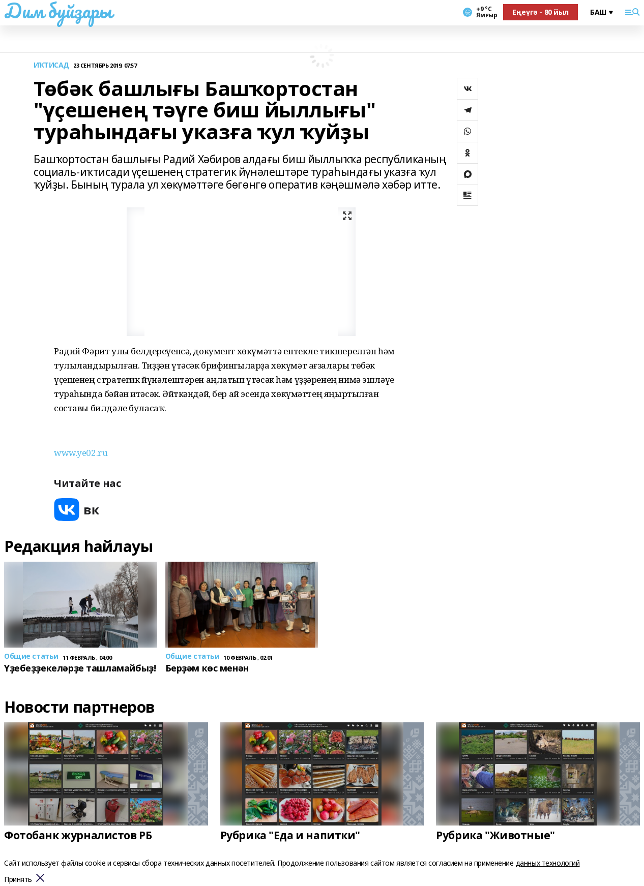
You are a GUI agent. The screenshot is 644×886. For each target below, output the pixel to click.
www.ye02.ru (80, 453)
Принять (18, 879)
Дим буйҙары (57, 11)
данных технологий (548, 863)
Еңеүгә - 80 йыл (540, 12)
